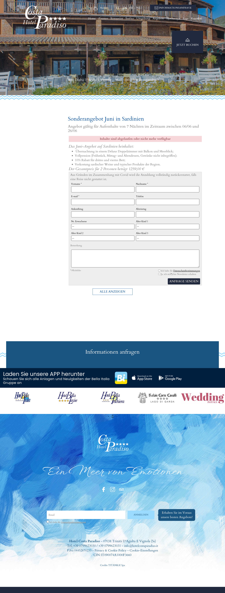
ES (140, 13)
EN (124, 8)
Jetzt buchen (188, 42)
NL (138, 8)
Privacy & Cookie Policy (110, 550)
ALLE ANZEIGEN (112, 292)
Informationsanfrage (173, 8)
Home (98, 19)
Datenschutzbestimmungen (186, 270)
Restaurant (122, 19)
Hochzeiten (175, 19)
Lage (187, 19)
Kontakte (197, 19)
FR (131, 8)
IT (117, 8)
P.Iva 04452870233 (77, 550)
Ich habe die (67, 522)
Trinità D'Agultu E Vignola (89, 80)
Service (134, 19)
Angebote (161, 19)
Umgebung (147, 19)
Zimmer (109, 19)
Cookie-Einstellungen (145, 550)
